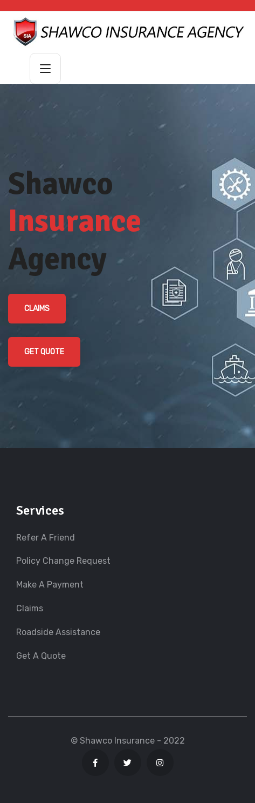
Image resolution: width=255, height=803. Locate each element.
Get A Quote (41, 656)
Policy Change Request (63, 561)
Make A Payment (50, 584)
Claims (37, 308)
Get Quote (44, 351)
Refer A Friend (45, 537)
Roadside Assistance (58, 632)
